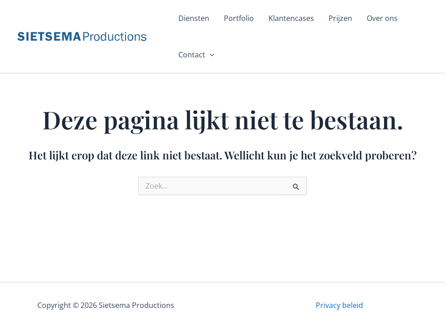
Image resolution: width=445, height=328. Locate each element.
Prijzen (340, 18)
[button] (209, 54)
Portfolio (239, 18)
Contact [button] (196, 54)
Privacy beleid (339, 305)
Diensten (193, 18)
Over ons (382, 18)
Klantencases (291, 18)
